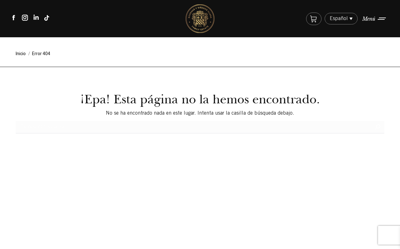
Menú (368, 19)
